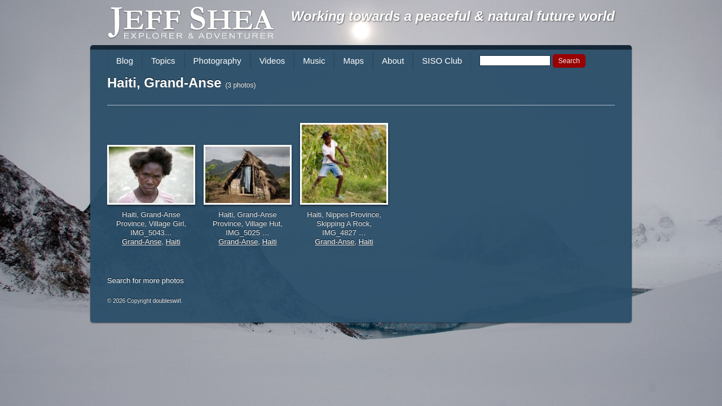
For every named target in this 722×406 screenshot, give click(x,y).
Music (314, 60)
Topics (163, 60)
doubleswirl (167, 301)
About (393, 60)
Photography (217, 60)
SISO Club (442, 60)
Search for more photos (145, 280)
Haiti (173, 241)
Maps (353, 60)
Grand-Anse (141, 241)
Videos (272, 60)
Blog (124, 60)
